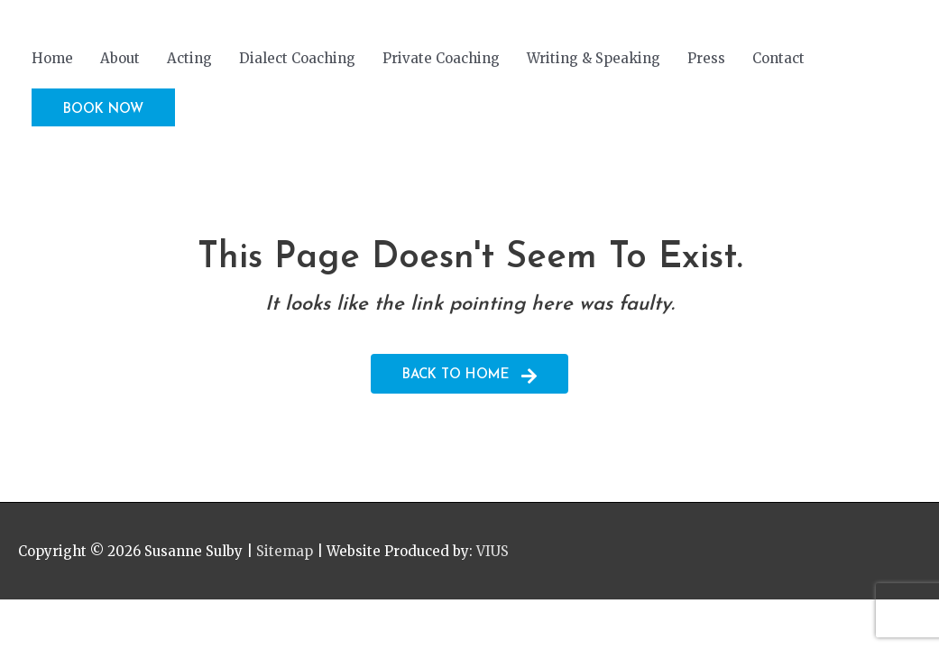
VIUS (492, 551)
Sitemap (284, 551)
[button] (103, 107)
